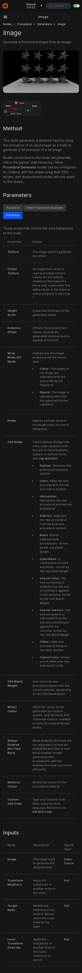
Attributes (12, 215)
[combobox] (58, 6)
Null (66, 880)
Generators (44, 24)
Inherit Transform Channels (44, 207)
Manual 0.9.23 (34, 6)
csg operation (48, 458)
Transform (13, 207)
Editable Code (42, 812)
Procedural (24, 24)
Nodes (7, 24)
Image (62, 24)
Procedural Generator (20, 167)
